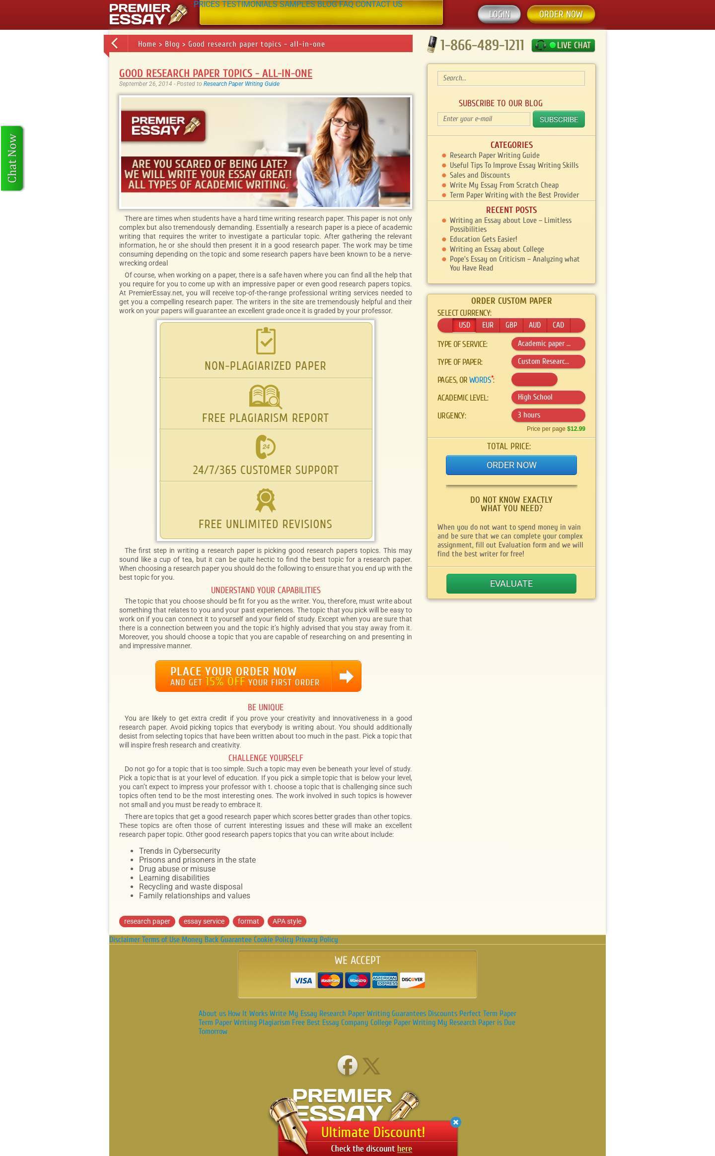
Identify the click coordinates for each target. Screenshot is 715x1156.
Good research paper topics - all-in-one (256, 44)
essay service (204, 921)
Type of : (460, 362)
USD (464, 325)
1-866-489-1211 (482, 45)
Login (499, 14)
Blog (172, 44)
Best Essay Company (337, 1022)
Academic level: (462, 398)
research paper (147, 921)
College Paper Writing (402, 1022)
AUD (535, 325)
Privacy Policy (316, 939)
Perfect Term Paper (487, 1013)
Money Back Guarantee (217, 939)
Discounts (442, 1013)
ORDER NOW (561, 14)
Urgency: (451, 415)
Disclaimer (124, 939)
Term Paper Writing (228, 1022)
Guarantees (409, 1013)
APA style (287, 921)
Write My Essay (293, 1013)
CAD (558, 325)
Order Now (512, 465)
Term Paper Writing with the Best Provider (514, 195)
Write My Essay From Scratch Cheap (504, 185)
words (480, 380)
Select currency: (464, 313)
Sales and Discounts (480, 175)
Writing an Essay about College (497, 249)
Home (147, 44)
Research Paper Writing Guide (242, 83)
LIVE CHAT (574, 45)
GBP (511, 325)
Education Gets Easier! (483, 239)
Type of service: (462, 344)
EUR (488, 325)
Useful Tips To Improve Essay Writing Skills (514, 165)
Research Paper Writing (354, 1013)
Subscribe (559, 119)
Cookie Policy (273, 939)
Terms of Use (161, 939)
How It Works (248, 1013)
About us (212, 1013)
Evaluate (511, 583)
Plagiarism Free (282, 1022)
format (248, 921)
